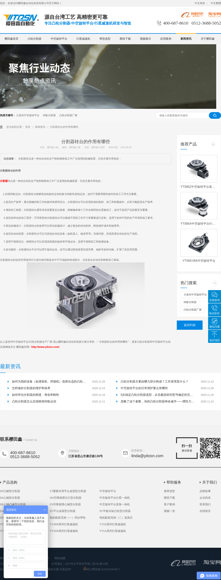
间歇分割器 (49, 115)
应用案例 (165, 38)
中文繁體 (216, 3)
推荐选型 (169, 491)
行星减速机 (83, 38)
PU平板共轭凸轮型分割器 (115, 511)
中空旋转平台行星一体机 (114, 497)
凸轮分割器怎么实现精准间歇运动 (34, 401)
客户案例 (169, 504)
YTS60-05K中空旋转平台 (199, 260)
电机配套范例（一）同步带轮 (68, 517)
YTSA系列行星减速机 (112, 530)
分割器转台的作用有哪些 (64, 126)
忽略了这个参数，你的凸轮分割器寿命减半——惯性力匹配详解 (157, 401)
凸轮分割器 (34, 38)
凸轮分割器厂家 (68, 115)
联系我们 (205, 504)
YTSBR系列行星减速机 (64, 524)
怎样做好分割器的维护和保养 (31, 388)
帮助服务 (173, 482)
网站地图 (60, 558)
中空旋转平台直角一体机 (114, 504)
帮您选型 (104, 38)
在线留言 (205, 511)
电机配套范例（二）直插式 (116, 517)
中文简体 (200, 3)
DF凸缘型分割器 (10, 491)
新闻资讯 (186, 38)
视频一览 (169, 511)
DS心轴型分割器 (10, 497)
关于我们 (209, 482)
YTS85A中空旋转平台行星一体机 (198, 223)
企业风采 (205, 497)
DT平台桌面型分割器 (63, 511)
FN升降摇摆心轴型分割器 (65, 504)
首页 (28, 126)
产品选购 (10, 482)
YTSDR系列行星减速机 (64, 530)
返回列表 (190, 325)
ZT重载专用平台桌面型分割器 (68, 491)
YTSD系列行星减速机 (112, 524)
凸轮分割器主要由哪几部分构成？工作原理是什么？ (154, 381)
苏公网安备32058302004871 (101, 569)
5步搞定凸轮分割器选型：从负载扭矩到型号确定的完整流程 (157, 394)
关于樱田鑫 (208, 38)
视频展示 (145, 38)
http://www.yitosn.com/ (45, 346)
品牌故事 (205, 491)
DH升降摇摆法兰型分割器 (65, 497)
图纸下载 (125, 38)
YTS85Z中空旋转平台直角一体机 (198, 186)
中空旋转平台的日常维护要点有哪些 (144, 388)
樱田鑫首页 (11, 38)
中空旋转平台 (59, 38)
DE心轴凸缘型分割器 (13, 504)
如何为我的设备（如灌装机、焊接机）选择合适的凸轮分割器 (49, 381)
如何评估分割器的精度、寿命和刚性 (35, 394)
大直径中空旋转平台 (27, 115)
